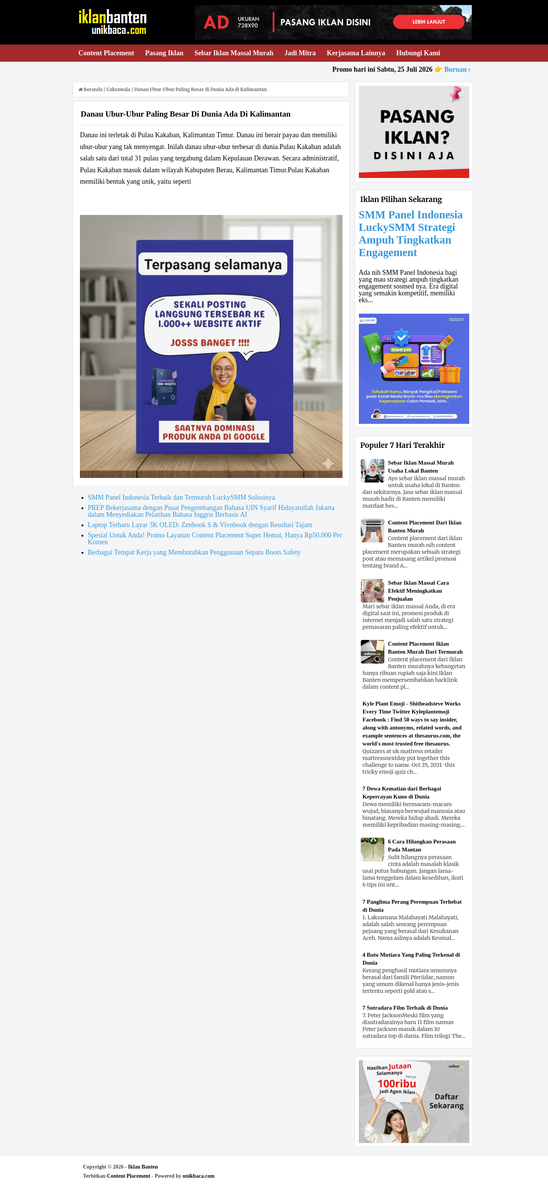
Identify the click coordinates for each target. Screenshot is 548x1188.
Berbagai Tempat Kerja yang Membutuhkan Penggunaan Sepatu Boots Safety (194, 552)
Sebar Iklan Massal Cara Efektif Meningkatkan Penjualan (418, 591)
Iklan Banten (143, 1167)
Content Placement (128, 1176)
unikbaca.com (199, 1176)
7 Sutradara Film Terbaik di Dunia (405, 1008)
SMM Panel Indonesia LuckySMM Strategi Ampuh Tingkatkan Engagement (411, 233)
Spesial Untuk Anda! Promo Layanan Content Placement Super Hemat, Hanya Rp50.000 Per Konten (215, 538)
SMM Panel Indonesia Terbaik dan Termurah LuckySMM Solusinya (181, 497)
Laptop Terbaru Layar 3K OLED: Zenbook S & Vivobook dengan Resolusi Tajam (200, 525)
